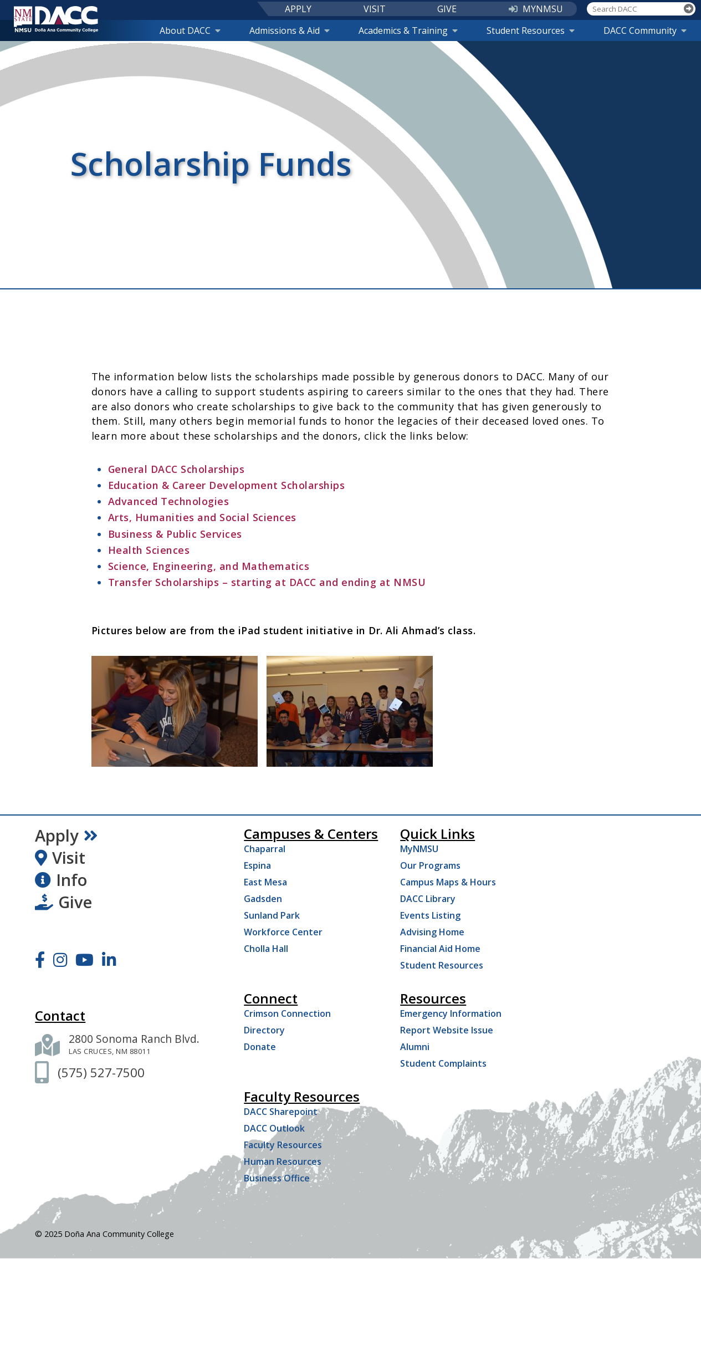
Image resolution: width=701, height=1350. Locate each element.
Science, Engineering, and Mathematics (209, 566)
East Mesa (265, 882)
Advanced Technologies (170, 501)
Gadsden (263, 899)
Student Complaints (443, 1063)
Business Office (277, 1178)
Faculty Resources (283, 1145)
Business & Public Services (175, 534)
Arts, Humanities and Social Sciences (202, 517)
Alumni (414, 1047)
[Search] (689, 9)
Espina (257, 865)
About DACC (190, 30)
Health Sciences (150, 550)
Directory (264, 1030)
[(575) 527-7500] (101, 1072)
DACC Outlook (274, 1128)
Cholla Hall (266, 949)
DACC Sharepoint (281, 1112)
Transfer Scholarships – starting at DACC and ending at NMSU (267, 582)
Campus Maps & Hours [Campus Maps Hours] (448, 882)
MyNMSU (419, 849)
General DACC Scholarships (176, 469)
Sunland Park (272, 915)
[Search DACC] (634, 9)
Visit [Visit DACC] (60, 858)
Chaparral (264, 849)
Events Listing (430, 915)
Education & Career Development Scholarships (226, 485)
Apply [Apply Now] (66, 835)
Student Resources (531, 30)
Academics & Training (408, 30)
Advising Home (432, 932)
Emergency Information (451, 1013)
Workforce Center (283, 932)
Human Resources (282, 1161)
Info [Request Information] (61, 880)
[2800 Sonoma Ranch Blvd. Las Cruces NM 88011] (134, 1045)
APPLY (298, 9)
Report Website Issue (446, 1030)
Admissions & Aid (289, 30)
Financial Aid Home (440, 949)
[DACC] (56, 19)
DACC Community (645, 30)
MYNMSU (536, 9)
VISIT (375, 9)
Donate (260, 1047)
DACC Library (428, 899)
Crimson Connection (287, 1013)
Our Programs (430, 865)
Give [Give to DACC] (63, 902)
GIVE (447, 9)
